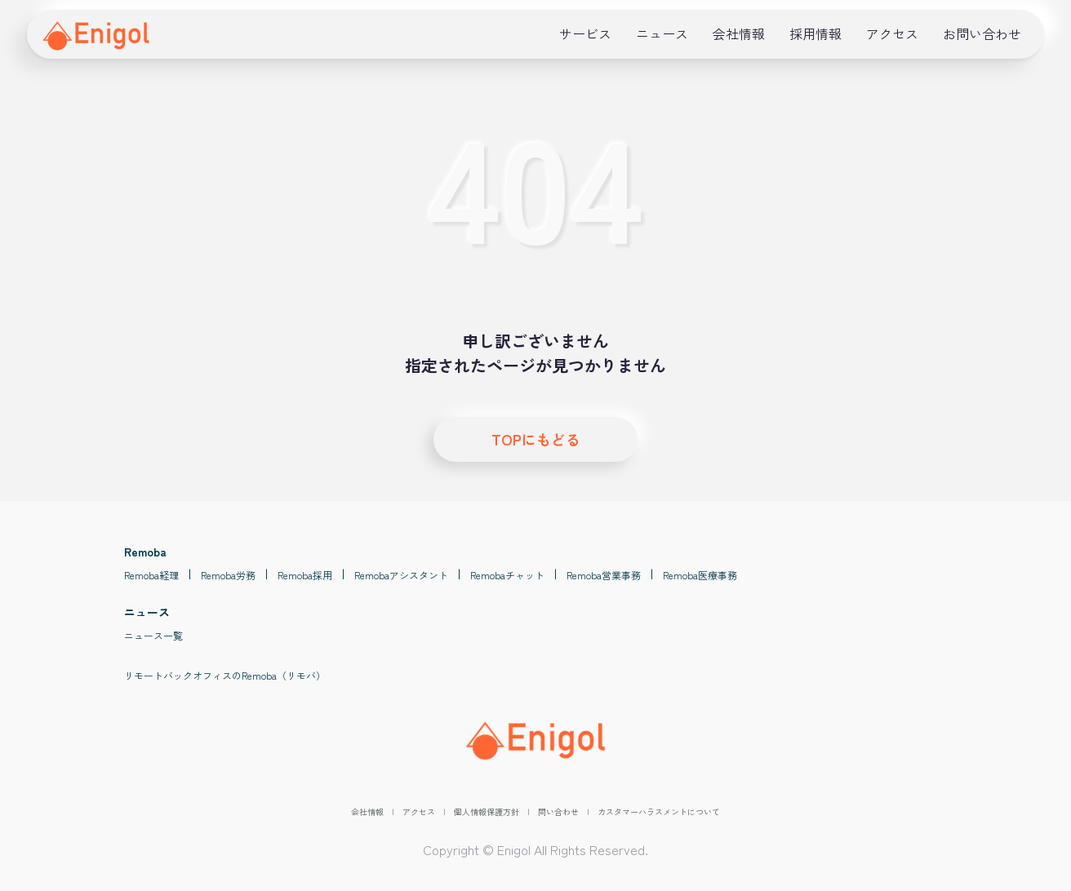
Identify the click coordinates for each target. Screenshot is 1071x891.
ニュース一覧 (153, 635)
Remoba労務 (228, 575)
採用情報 (815, 33)
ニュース (662, 33)
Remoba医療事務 (700, 575)
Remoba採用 (305, 575)
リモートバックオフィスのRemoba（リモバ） (225, 675)
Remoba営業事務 (604, 575)
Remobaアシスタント (401, 575)
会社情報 (739, 33)
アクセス (892, 33)
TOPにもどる (535, 439)
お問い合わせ (982, 33)
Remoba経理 (151, 575)
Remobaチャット (507, 575)
